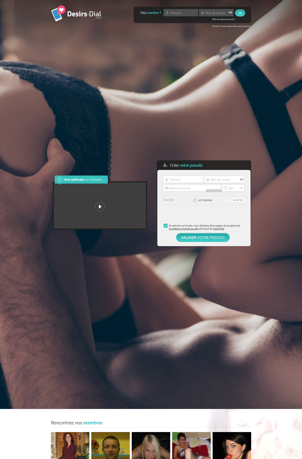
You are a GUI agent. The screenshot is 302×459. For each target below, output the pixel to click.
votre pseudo (202, 237)
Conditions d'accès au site (183, 228)
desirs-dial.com (76, 13)
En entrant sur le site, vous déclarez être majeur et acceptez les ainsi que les (204, 227)
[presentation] (190, 216)
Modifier (238, 200)
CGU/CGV (218, 228)
